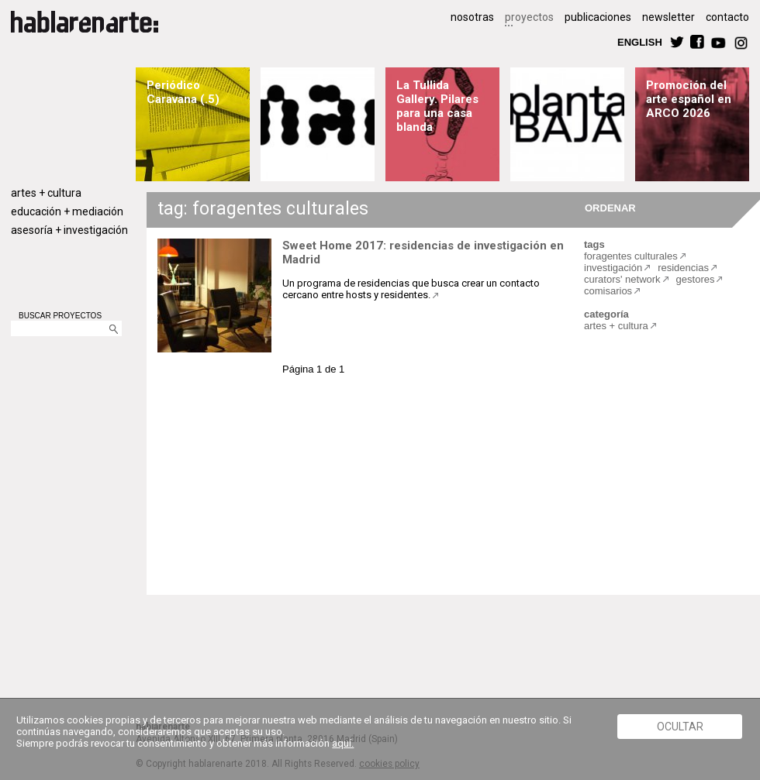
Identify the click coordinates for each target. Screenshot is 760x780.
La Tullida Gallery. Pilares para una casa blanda (437, 106)
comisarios (608, 291)
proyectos (529, 17)
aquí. (343, 743)
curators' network (622, 279)
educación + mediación (67, 211)
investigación (613, 267)
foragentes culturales (631, 256)
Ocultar (680, 726)
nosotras (472, 17)
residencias (683, 267)
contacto (727, 17)
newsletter (668, 17)
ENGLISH (639, 41)
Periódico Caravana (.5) (183, 92)
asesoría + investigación (69, 230)
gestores (695, 279)
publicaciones (598, 17)
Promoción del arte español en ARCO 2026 (688, 99)
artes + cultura (46, 193)
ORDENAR (608, 207)
